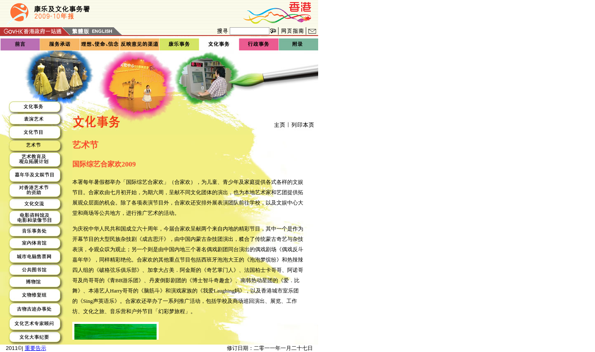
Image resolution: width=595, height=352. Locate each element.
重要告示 (35, 348)
